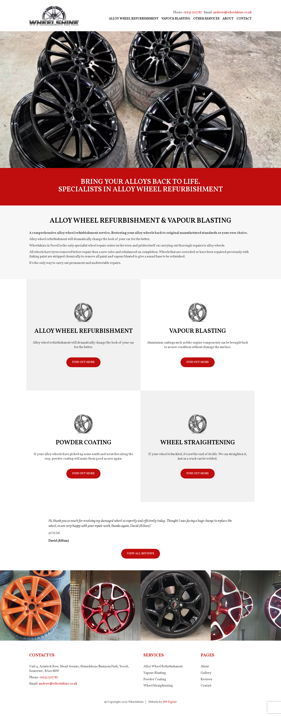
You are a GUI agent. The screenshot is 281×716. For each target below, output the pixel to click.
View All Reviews (140, 553)
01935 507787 (192, 12)
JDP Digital (170, 702)
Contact (206, 686)
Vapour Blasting (154, 673)
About (205, 666)
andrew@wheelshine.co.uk (232, 12)
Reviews (206, 679)
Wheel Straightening (158, 686)
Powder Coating (154, 679)
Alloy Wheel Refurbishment (163, 666)
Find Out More (83, 362)
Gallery (206, 673)
